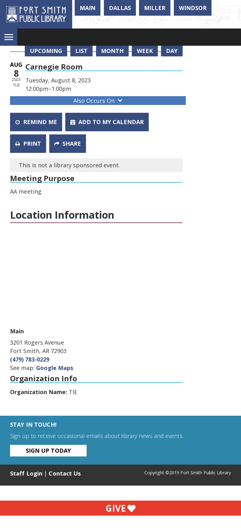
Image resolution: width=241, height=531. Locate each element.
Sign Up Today (48, 450)
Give (120, 508)
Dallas (120, 8)
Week (145, 51)
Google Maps (54, 368)
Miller (154, 8)
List (81, 51)
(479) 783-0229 (29, 359)
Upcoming (46, 51)
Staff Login (26, 473)
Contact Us (65, 473)
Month (112, 51)
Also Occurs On (98, 100)
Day (172, 51)
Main (87, 8)
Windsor (192, 8)
